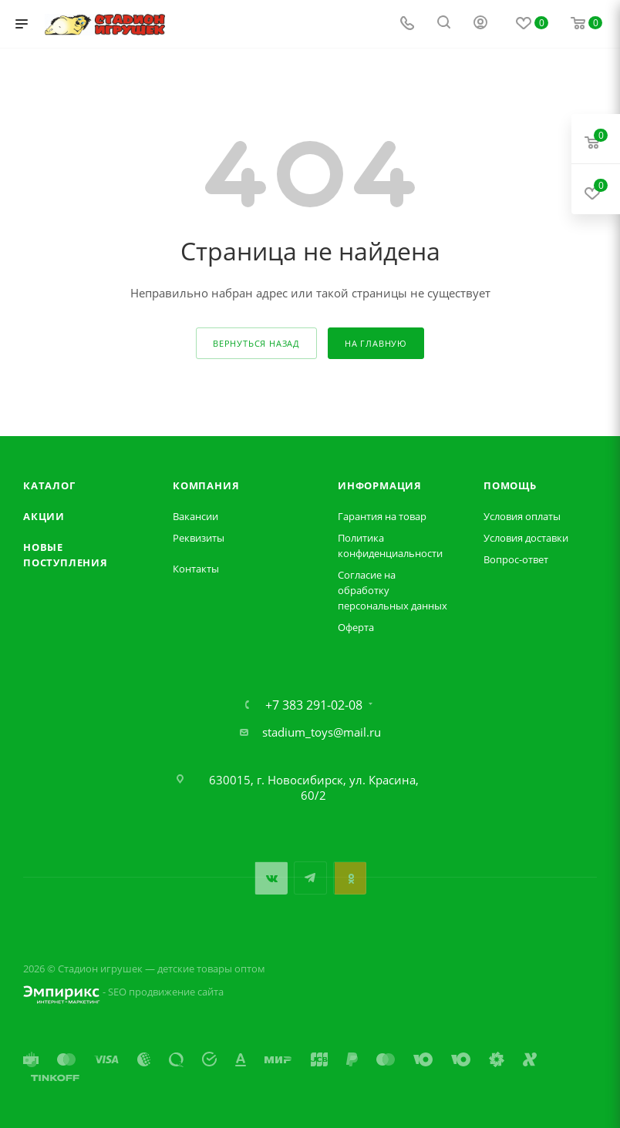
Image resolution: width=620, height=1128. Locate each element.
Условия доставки (526, 538)
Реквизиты (198, 538)
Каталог (49, 485)
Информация (380, 485)
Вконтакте (271, 878)
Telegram (310, 878)
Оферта (356, 627)
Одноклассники (349, 878)
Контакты (196, 569)
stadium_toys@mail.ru (321, 732)
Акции (44, 516)
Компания (206, 485)
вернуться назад (256, 343)
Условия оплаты (522, 516)
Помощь (510, 485)
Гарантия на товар (382, 516)
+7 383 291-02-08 (313, 705)
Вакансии (195, 516)
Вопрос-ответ (516, 559)
